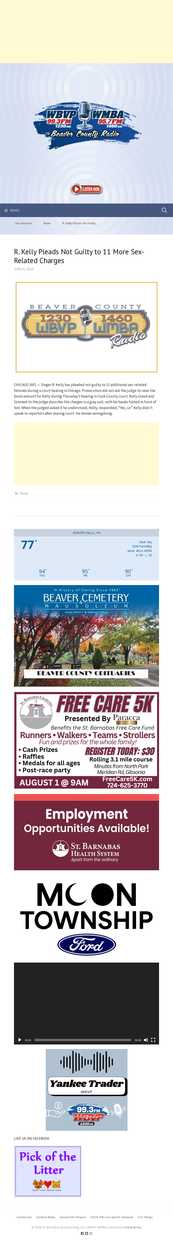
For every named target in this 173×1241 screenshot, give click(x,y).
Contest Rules (45, 1217)
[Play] (20, 1040)
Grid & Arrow (132, 1227)
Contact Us (24, 1217)
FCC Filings (145, 1217)
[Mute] (146, 1040)
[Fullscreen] (153, 1040)
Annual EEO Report (73, 1217)
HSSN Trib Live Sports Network (111, 1217)
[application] (86, 1003)
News (24, 493)
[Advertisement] (86, 31)
